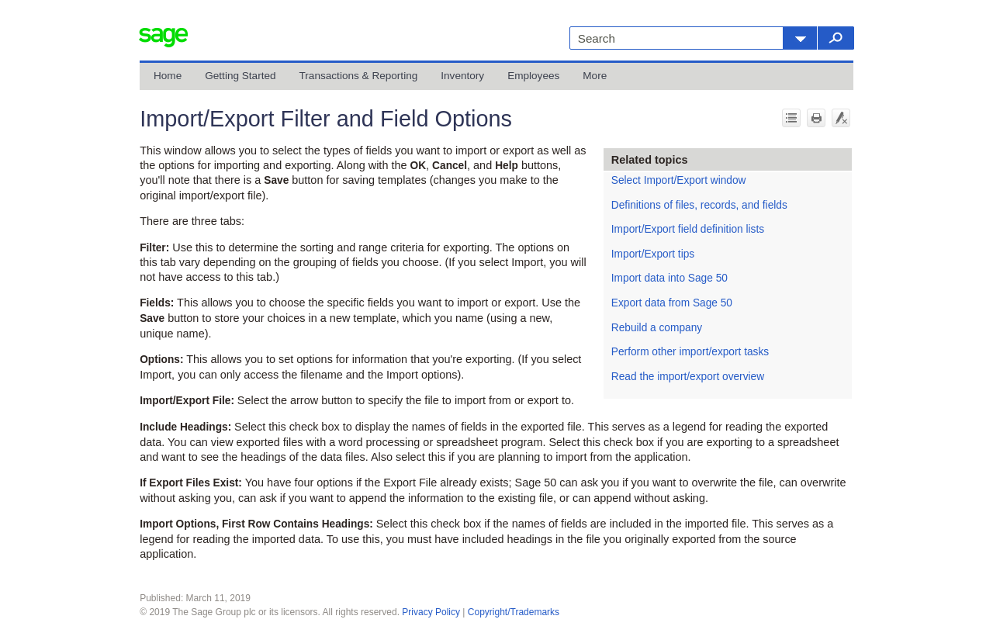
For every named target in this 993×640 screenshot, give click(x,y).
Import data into (669, 278)
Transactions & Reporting (358, 75)
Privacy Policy (431, 612)
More (595, 75)
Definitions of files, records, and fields (699, 205)
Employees (533, 75)
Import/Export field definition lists (687, 229)
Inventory (462, 75)
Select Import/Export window (678, 180)
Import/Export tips (652, 254)
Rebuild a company (656, 328)
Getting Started (240, 75)
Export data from (671, 303)
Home (168, 75)
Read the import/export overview (687, 376)
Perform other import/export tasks (690, 352)
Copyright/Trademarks (513, 612)
